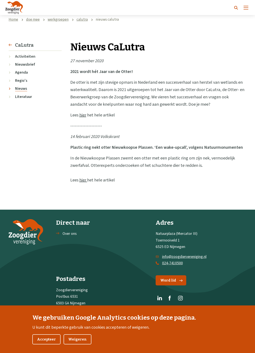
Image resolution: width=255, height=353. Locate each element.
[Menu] (246, 7)
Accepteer (46, 345)
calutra (82, 19)
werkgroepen (58, 19)
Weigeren (77, 345)
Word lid (171, 280)
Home (13, 19)
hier (82, 115)
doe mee (33, 19)
